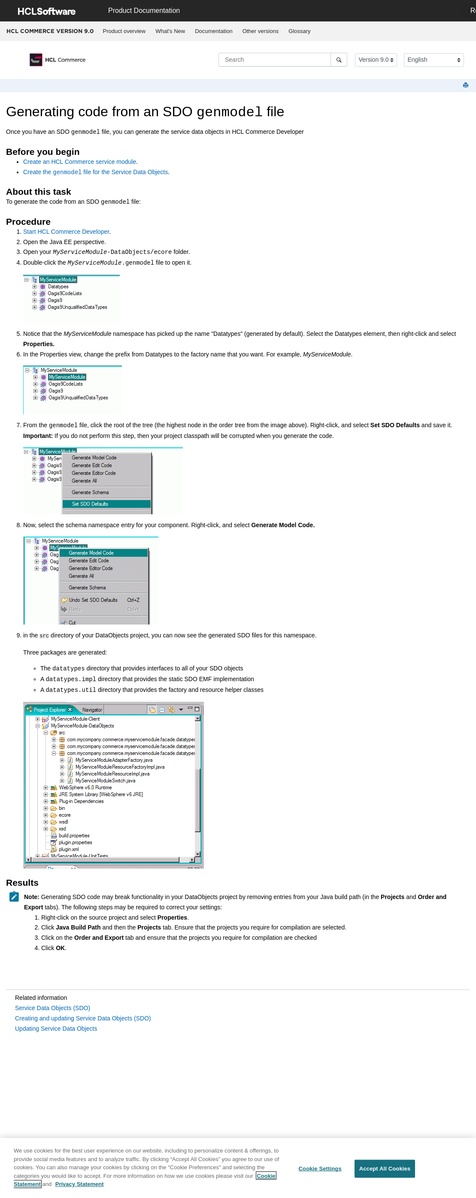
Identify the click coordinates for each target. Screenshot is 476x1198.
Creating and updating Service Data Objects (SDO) (83, 1017)
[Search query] (282, 59)
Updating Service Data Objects (56, 1027)
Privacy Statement (79, 1187)
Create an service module (79, 161)
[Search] (338, 59)
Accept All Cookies (385, 1171)
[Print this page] (467, 86)
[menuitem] (124, 31)
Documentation (213, 31)
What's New (170, 31)
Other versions (261, 31)
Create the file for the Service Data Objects (95, 172)
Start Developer (66, 231)
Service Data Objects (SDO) (52, 1007)
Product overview (124, 31)
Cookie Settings (320, 1171)
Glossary (299, 31)
